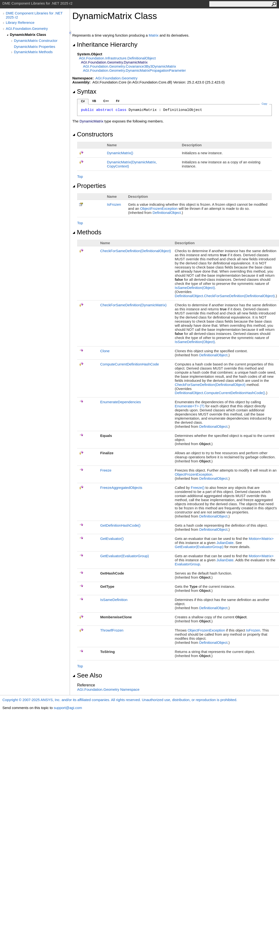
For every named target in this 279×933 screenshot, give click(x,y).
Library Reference (20, 22)
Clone (105, 351)
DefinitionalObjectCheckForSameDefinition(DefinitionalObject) (225, 296)
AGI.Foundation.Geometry (27, 28)
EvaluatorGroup (187, 564)
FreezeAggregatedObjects (121, 488)
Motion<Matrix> (261, 539)
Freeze (106, 470)
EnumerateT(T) (189, 406)
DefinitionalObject (167, 213)
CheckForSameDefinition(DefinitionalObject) (135, 251)
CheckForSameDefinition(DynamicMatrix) (133, 305)
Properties (89, 185)
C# (83, 101)
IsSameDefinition (113, 600)
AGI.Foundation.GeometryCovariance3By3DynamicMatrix (129, 66)
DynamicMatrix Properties (34, 47)
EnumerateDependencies (120, 402)
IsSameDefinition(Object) (195, 288)
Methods (86, 232)
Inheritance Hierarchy (104, 44)
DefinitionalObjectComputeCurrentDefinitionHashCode (220, 393)
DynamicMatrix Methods (33, 52)
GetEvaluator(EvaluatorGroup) (199, 547)
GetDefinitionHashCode (120, 525)
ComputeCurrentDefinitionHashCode (129, 364)
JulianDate (225, 543)
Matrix (154, 35)
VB (94, 101)
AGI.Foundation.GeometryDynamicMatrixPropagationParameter (134, 70)
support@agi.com (68, 708)
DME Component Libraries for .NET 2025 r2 (34, 15)
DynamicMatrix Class (28, 34)
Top (80, 176)
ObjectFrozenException (159, 208)
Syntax (84, 91)
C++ (106, 101)
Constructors (92, 134)
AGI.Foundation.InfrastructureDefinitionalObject (117, 58)
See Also (87, 675)
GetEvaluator (112, 539)
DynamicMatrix (120, 153)
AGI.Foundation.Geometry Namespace (108, 689)
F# (117, 101)
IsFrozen (114, 204)
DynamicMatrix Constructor (35, 40)
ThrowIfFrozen (112, 630)
